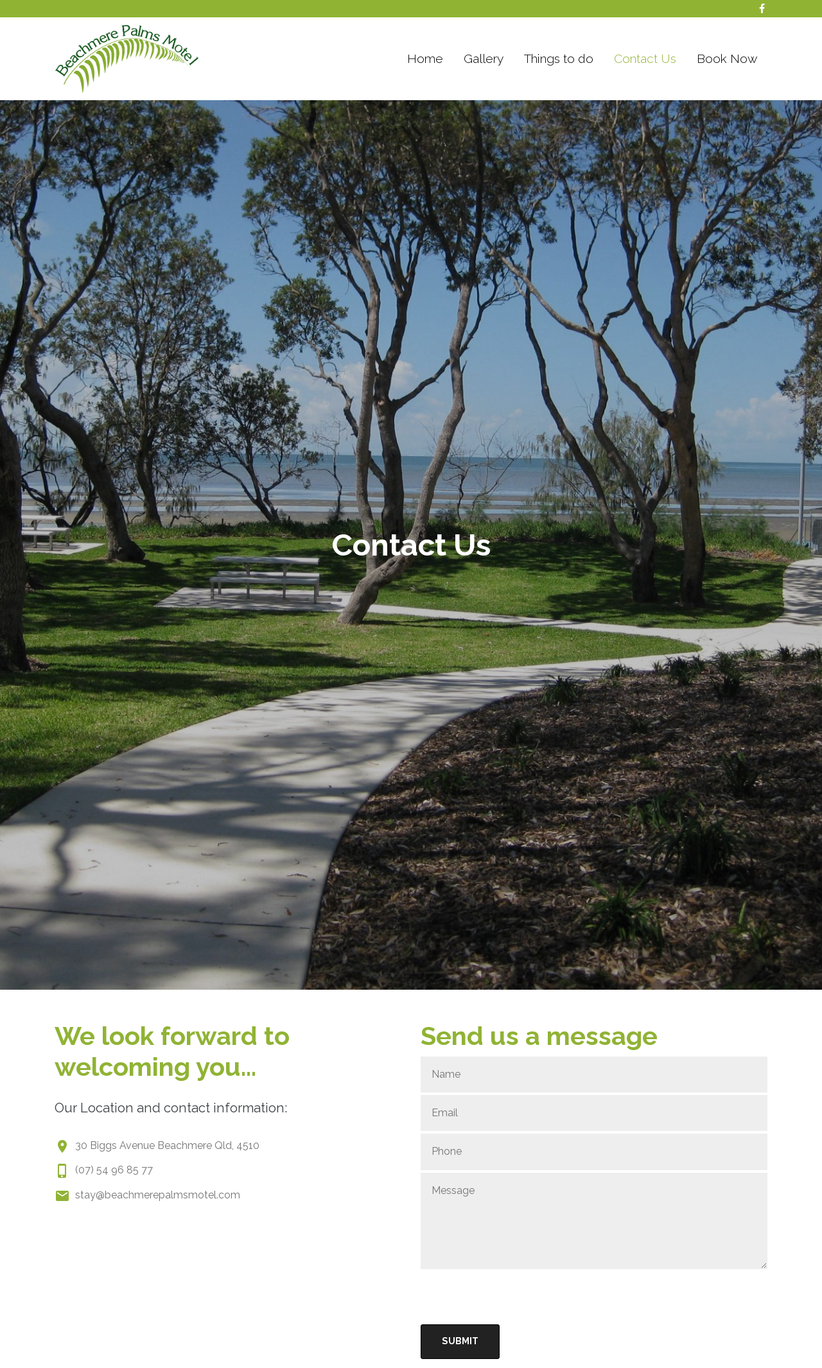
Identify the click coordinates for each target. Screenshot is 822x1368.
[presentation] (518, 1297)
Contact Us (645, 58)
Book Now (727, 58)
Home (425, 58)
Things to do (558, 58)
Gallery (483, 58)
